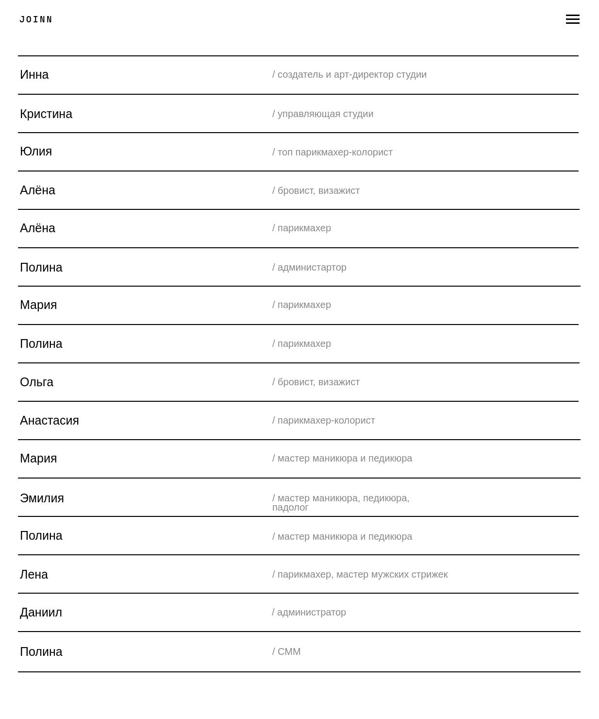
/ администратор (309, 612)
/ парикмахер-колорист (323, 420)
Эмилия (42, 498)
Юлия (36, 151)
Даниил (41, 612)
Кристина (46, 113)
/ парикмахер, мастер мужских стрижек (360, 574)
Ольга (36, 382)
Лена (34, 574)
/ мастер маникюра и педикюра (342, 458)
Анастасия (49, 420)
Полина (41, 535)
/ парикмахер (301, 304)
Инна (34, 74)
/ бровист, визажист (316, 382)
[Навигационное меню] (573, 19)
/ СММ (286, 651)
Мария (38, 458)
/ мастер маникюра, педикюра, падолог (341, 503)
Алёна (37, 190)
